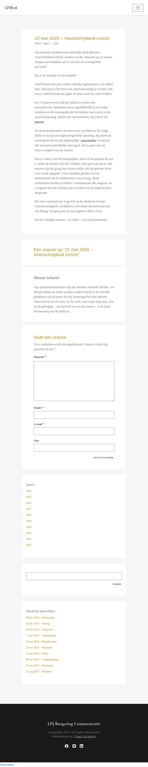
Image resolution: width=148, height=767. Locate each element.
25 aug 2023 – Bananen (38, 671)
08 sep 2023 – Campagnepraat (42, 659)
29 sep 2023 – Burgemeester (41, 641)
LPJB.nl (11, 8)
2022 (28, 539)
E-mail (39, 424)
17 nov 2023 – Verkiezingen (41, 635)
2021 (28, 533)
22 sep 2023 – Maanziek (39, 647)
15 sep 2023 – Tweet (37, 653)
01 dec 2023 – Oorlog (38, 623)
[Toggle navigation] (138, 8)
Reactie (40, 356)
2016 (28, 503)
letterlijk (39, 122)
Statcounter (7, 764)
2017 (28, 509)
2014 (28, 491)
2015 (28, 497)
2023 (28, 545)
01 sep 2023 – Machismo (39, 665)
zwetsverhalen (88, 140)
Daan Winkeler (85, 736)
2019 (28, 521)
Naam (39, 407)
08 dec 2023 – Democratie (40, 617)
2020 (56, 43)
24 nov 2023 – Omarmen (39, 629)
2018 (28, 515)
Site (36, 440)
